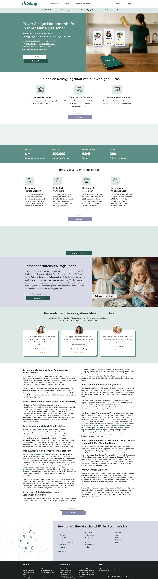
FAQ (42, 554)
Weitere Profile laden (79, 241)
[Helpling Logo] (30, 3)
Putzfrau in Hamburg (65, 550)
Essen (117, 515)
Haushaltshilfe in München (67, 556)
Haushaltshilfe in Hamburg (67, 558)
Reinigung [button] (54, 4)
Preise (66, 4)
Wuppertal (118, 520)
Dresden (90, 520)
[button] (119, 4)
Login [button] (129, 4)
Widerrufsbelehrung (46, 550)
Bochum (118, 517)
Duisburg (118, 512)
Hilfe (42, 556)
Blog (97, 4)
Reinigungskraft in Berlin (85, 549)
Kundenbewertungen (28, 550)
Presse (24, 549)
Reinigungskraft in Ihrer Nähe (86, 554)
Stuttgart (63, 527)
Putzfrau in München (65, 552)
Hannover (90, 517)
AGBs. (66, 198)
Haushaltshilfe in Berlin (66, 554)
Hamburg (63, 515)
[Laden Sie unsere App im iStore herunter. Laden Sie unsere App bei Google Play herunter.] (58, 564)
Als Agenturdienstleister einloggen (107, 549)
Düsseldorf (64, 525)
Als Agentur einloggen (104, 550)
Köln (61, 520)
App (24, 556)
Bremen (90, 522)
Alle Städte (62, 531)
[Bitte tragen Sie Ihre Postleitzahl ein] (34, 57)
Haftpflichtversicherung (47, 552)
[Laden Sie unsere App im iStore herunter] (46, 564)
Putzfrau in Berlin (65, 549)
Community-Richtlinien (29, 558)
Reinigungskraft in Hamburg (86, 552)
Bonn (89, 527)
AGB (42, 549)
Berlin (62, 512)
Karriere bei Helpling (28, 552)
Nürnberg (90, 525)
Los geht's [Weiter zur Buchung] (59, 57)
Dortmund (91, 515)
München (63, 517)
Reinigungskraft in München (86, 550)
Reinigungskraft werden (82, 4)
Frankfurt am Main (66, 522)
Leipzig (89, 512)
